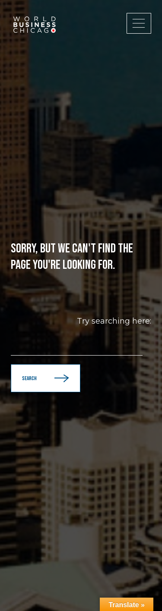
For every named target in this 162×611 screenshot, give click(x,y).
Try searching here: (114, 321)
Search (45, 378)
